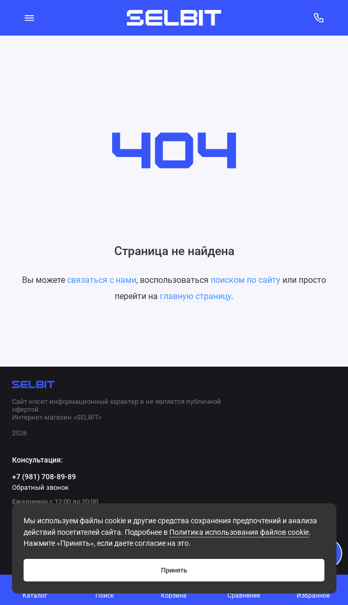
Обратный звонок (40, 487)
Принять (174, 570)
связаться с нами (101, 280)
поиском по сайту (245, 280)
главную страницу (195, 296)
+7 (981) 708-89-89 (44, 476)
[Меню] (30, 18)
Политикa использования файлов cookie (239, 532)
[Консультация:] (318, 18)
